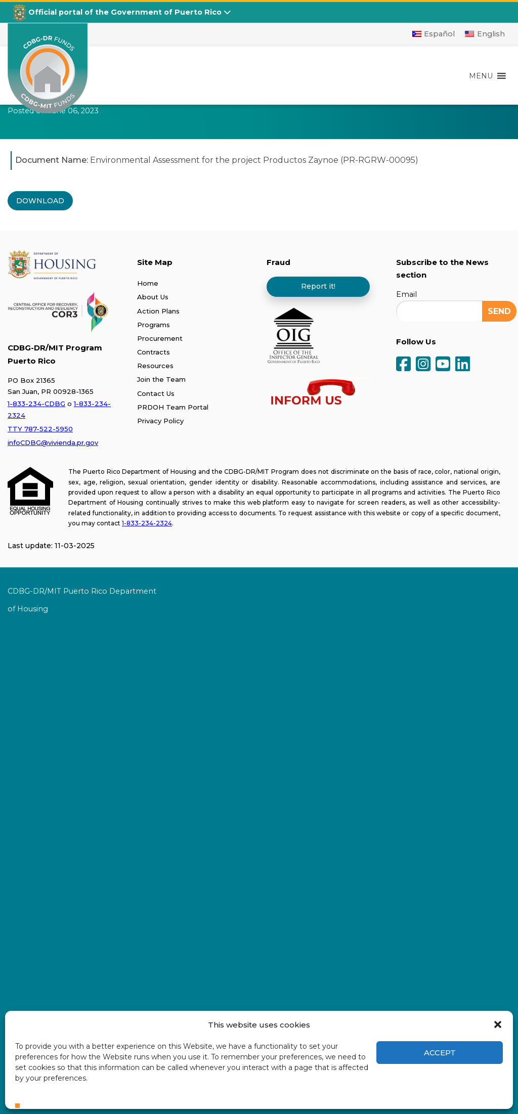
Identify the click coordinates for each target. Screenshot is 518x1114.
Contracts (153, 352)
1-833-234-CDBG (36, 403)
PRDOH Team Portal (172, 407)
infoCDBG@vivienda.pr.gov (53, 442)
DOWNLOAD (40, 200)
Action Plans (158, 311)
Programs (153, 325)
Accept (440, 1052)
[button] (498, 1024)
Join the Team (161, 379)
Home (147, 283)
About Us (152, 297)
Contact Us (156, 393)
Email (406, 294)
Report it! (318, 286)
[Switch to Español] (433, 33)
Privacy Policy (160, 421)
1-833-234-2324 (147, 523)
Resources (155, 366)
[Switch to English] (485, 33)
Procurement (160, 338)
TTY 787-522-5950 (40, 429)
